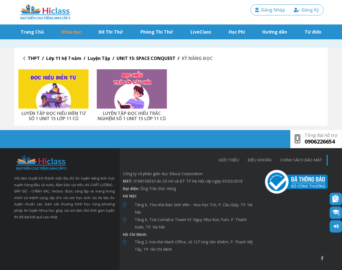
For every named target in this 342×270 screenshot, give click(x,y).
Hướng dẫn (274, 32)
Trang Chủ (33, 32)
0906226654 (320, 141)
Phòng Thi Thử (156, 32)
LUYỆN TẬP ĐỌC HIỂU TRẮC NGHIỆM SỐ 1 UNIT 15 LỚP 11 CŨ (132, 116)
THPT (34, 58)
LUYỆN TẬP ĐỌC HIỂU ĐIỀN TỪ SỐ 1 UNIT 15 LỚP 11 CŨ (53, 116)
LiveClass (201, 32)
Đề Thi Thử (111, 32)
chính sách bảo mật (301, 159)
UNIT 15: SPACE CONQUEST (146, 58)
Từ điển (313, 32)
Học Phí (237, 32)
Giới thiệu (229, 159)
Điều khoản (259, 159)
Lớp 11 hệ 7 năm (63, 58)
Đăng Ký (306, 10)
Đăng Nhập (270, 10)
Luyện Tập (99, 58)
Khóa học (71, 32)
